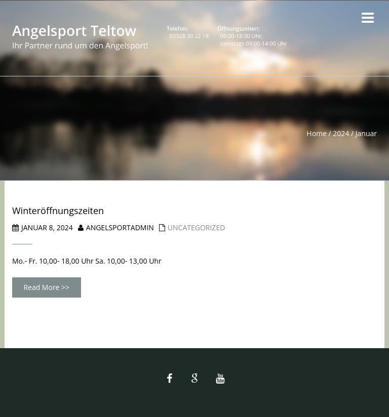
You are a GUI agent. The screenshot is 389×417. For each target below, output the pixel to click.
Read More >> (46, 287)
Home (316, 133)
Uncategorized (196, 227)
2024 (341, 133)
